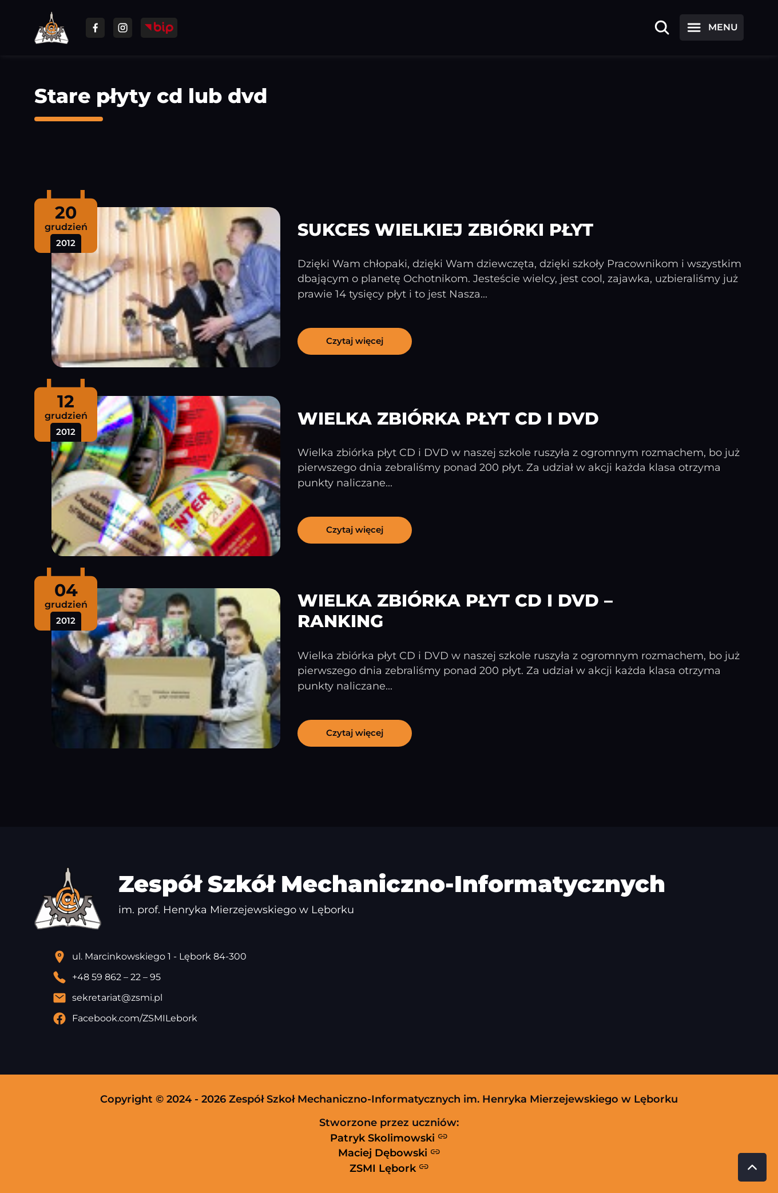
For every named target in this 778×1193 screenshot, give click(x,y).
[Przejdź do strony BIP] (159, 28)
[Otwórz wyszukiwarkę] (661, 27)
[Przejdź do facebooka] (95, 28)
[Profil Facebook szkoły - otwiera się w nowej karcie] (398, 1018)
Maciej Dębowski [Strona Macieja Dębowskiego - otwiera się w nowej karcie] (389, 1153)
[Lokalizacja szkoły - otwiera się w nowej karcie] (398, 957)
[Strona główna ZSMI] (51, 27)
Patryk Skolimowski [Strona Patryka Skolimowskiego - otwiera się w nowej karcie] (389, 1137)
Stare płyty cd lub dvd (150, 96)
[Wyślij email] (398, 998)
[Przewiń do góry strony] (752, 1167)
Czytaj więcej (354, 340)
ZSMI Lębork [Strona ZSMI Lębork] (389, 1168)
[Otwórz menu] (712, 27)
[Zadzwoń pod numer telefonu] (398, 977)
